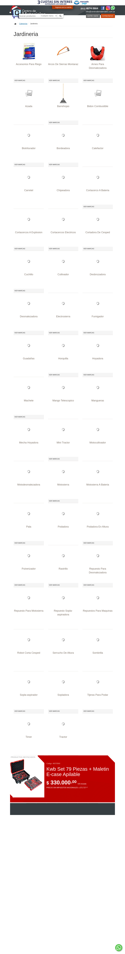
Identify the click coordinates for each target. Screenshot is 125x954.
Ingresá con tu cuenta (63, 7)
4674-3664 (89, 8)
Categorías (23, 24)
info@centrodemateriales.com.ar (100, 12)
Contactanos (107, 16)
